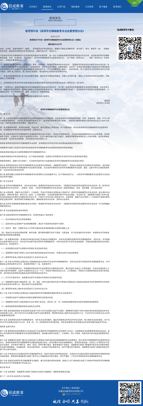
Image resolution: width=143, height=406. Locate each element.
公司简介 (33, 7)
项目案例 (75, 7)
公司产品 (61, 7)
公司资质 (89, 7)
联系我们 (117, 7)
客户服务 (103, 7)
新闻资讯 (47, 7)
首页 (135, 3)
